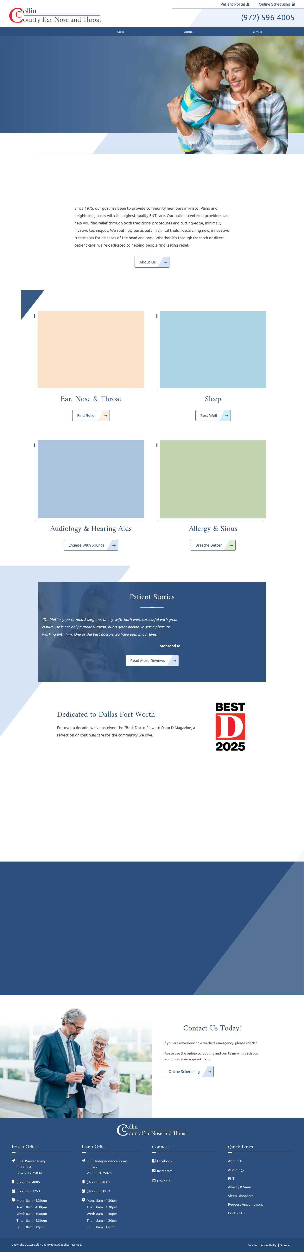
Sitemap (285, 1245)
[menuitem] (84, 31)
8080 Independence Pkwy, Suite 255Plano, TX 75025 (107, 1167)
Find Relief (86, 415)
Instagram (165, 1171)
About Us (147, 262)
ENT (231, 1178)
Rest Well (208, 415)
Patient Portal (235, 4)
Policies (252, 1245)
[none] (121, 31)
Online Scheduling (277, 4)
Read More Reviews (147, 660)
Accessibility (268, 1245)
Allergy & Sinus (239, 1187)
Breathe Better (208, 545)
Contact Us (236, 1213)
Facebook (164, 1161)
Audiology (236, 1170)
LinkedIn (163, 1181)
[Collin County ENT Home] (55, 15)
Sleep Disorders (240, 1196)
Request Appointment (245, 1204)
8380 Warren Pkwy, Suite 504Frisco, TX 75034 (31, 1167)
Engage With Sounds (86, 545)
